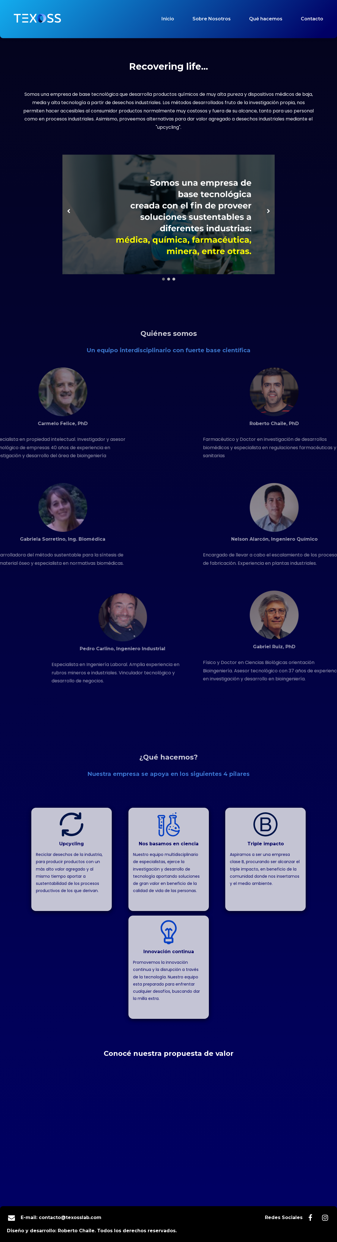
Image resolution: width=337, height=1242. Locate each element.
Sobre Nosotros (211, 19)
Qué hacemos (265, 19)
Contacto (312, 19)
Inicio (167, 19)
